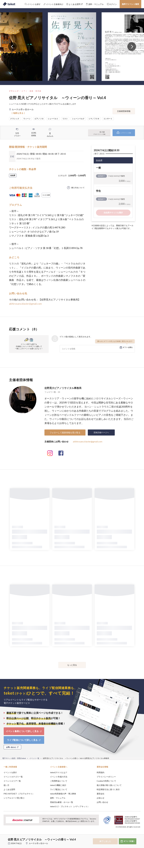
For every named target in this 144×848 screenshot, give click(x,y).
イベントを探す (10, 772)
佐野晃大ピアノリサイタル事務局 (62, 387)
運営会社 (100, 793)
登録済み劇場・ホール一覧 (61, 802)
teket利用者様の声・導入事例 (63, 793)
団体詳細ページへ (101, 432)
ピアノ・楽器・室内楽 (31, 91)
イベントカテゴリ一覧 (13, 776)
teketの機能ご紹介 (58, 785)
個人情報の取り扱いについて (109, 785)
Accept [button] (134, 834)
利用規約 (100, 772)
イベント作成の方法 (58, 776)
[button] (3, 837)
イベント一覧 (34, 758)
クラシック (14, 91)
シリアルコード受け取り (14, 798)
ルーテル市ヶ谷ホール (38, 843)
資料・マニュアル (57, 798)
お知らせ (100, 798)
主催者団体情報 (123, 111)
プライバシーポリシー (106, 776)
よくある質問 (9, 789)
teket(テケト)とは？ (58, 772)
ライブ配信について (58, 789)
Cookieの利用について (106, 781)
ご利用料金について (58, 781)
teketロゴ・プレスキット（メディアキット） (69, 806)
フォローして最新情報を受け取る (65, 432)
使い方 (6, 785)
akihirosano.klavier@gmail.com (25, 303)
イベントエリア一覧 (12, 781)
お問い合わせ (102, 802)
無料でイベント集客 (130, 4)
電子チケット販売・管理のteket (14, 758)
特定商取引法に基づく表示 (108, 789)
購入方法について (78, 188)
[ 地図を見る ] (18, 113)
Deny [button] (120, 834)
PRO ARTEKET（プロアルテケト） (19, 793)
